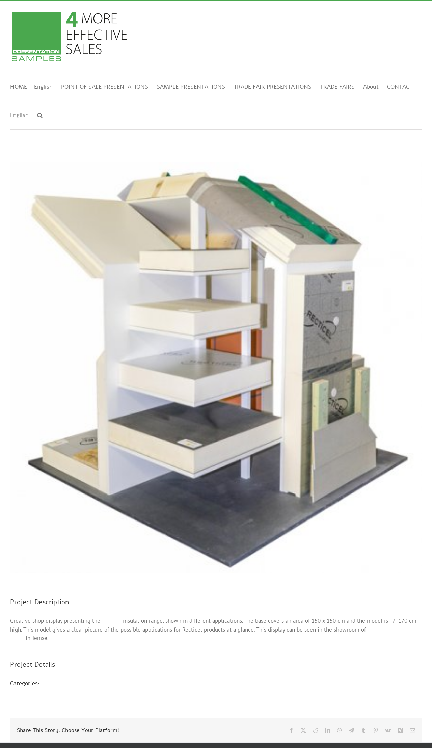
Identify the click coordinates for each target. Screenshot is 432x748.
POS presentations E (74, 683)
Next (410, 135)
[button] (40, 115)
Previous (387, 135)
